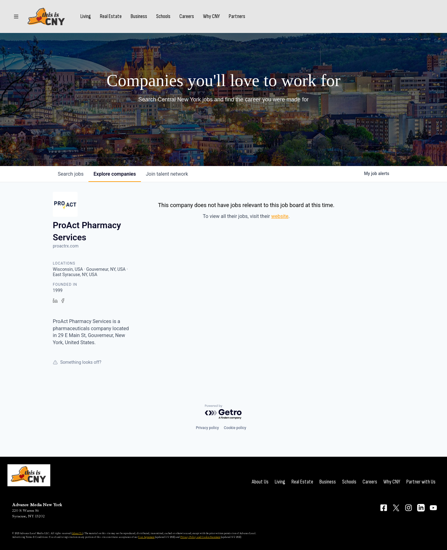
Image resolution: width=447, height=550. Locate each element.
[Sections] (16, 16)
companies (114, 174)
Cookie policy (235, 428)
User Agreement (146, 536)
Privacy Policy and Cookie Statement (200, 536)
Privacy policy (207, 428)
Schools (163, 16)
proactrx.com (66, 245)
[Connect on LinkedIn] (421, 507)
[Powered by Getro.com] (223, 412)
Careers (186, 16)
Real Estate (111, 16)
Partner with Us (421, 481)
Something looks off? (77, 362)
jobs (71, 174)
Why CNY (211, 16)
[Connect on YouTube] (433, 507)
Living (85, 16)
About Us (260, 481)
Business (139, 16)
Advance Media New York (37, 504)
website (279, 216)
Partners (237, 16)
